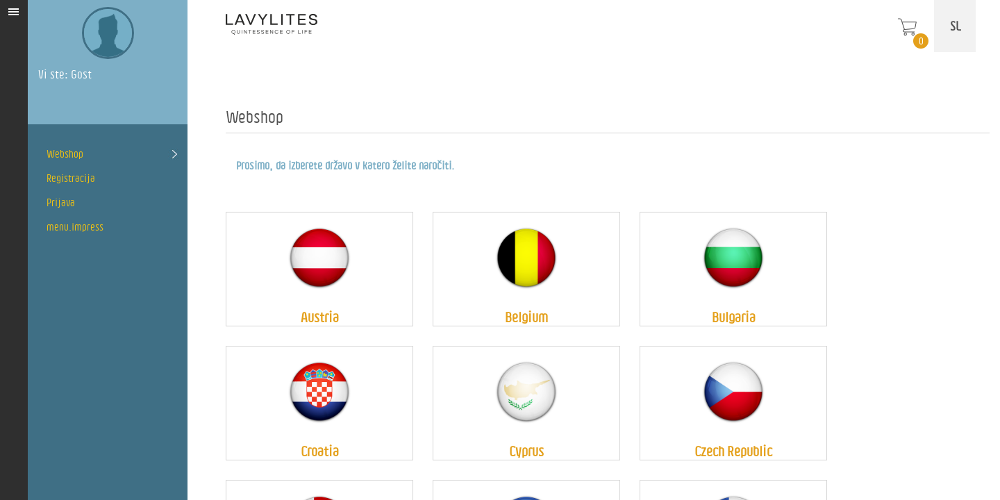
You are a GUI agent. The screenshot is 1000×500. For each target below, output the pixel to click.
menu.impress (75, 227)
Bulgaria (734, 317)
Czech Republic (733, 451)
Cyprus (526, 451)
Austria (320, 317)
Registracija (71, 178)
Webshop (65, 154)
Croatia (320, 451)
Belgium (526, 317)
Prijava (61, 202)
